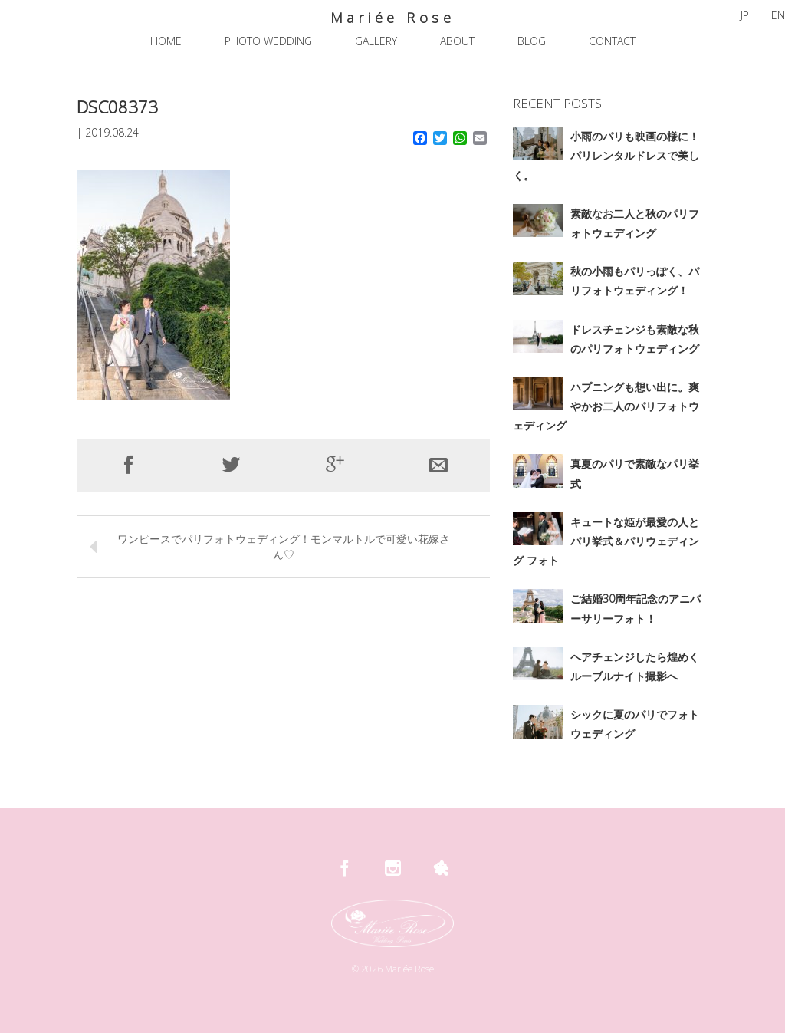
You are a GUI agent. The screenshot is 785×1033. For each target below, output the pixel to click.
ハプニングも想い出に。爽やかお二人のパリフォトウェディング (606, 406)
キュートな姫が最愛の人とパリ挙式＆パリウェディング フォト (606, 541)
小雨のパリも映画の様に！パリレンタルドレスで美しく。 (606, 155)
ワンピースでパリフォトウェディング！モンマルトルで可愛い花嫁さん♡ (283, 546)
